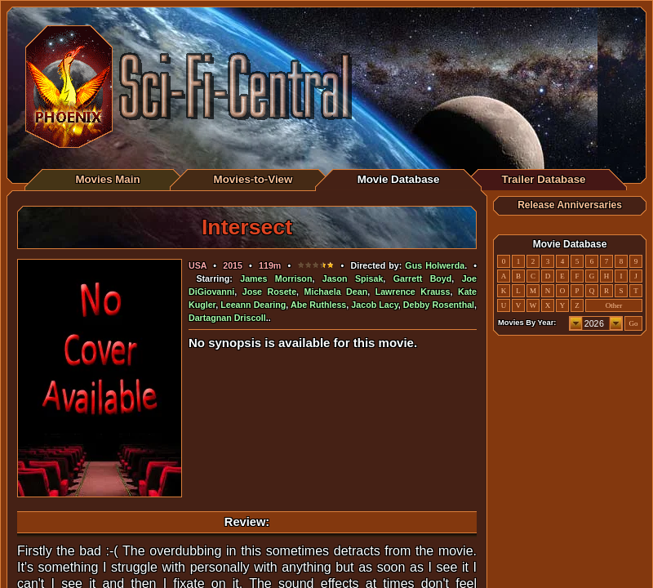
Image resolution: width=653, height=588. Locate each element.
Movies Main (107, 179)
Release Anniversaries (570, 205)
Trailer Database (544, 179)
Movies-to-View (253, 179)
